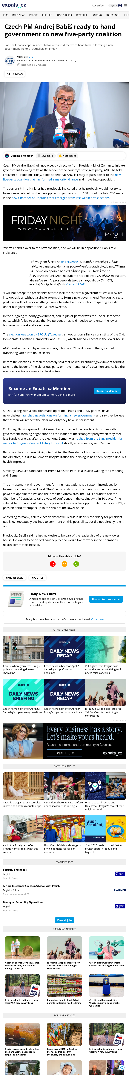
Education (112, 15)
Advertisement (118, 202)
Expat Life (81, 15)
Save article (45, 155)
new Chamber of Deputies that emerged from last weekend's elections (61, 198)
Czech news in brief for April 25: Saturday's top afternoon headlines (62, 669)
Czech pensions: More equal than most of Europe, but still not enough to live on (22, 965)
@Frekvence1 (70, 262)
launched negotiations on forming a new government (58, 415)
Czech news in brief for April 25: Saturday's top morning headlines (22, 710)
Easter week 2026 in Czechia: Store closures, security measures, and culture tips (62, 1052)
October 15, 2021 (75, 284)
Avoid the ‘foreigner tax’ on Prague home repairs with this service (20, 848)
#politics (37, 577)
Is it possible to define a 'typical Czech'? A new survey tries (21, 1001)
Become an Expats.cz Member (39, 388)
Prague (33, 15)
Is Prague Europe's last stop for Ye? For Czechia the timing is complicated (103, 712)
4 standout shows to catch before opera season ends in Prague (63, 804)
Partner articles (64, 766)
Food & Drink (64, 15)
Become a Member (107, 391)
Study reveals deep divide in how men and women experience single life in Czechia (22, 1052)
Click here (97, 619)
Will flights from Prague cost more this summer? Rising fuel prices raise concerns (103, 669)
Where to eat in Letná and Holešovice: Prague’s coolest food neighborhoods (104, 806)
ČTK (31, 56)
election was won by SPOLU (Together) (35, 334)
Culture (47, 15)
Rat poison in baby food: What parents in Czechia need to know (64, 1001)
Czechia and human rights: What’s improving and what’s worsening (104, 1003)
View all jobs (64, 920)
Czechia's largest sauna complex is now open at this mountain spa (22, 804)
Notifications (67, 155)
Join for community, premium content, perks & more (41, 394)
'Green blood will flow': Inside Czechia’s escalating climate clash (106, 964)
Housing (97, 15)
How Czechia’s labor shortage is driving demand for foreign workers (62, 848)
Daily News (18, 15)
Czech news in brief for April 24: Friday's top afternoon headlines (63, 710)
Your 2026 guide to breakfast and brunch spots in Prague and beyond (104, 848)
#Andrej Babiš (14, 577)
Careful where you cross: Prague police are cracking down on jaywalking (22, 669)
